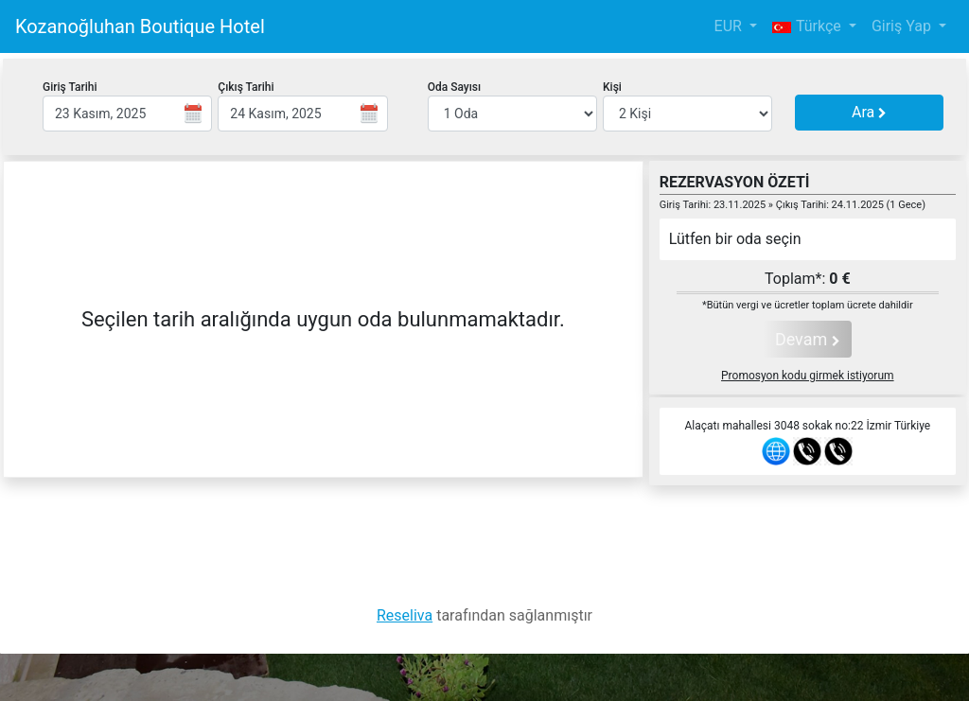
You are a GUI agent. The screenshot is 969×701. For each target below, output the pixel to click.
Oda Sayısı (454, 87)
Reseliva (404, 615)
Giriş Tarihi (70, 87)
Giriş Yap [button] (903, 26)
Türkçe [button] (808, 26)
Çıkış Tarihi (245, 87)
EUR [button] (730, 26)
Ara (869, 112)
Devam (807, 339)
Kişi (612, 87)
